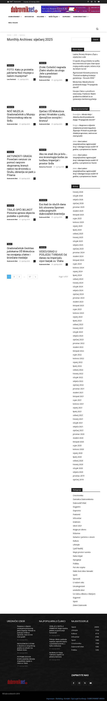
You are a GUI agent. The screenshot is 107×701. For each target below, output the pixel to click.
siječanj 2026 (78, 203)
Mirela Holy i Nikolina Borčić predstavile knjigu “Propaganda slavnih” (85, 84)
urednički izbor (79, 590)
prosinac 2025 (78, 207)
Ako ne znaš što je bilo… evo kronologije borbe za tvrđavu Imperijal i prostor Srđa (53, 159)
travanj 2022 (78, 373)
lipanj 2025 (77, 230)
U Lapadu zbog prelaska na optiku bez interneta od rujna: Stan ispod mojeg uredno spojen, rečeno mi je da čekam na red (86, 65)
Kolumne (76, 533)
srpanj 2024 (77, 271)
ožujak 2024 (78, 286)
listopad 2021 (78, 396)
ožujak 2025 (78, 241)
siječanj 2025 (78, 249)
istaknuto (76, 522)
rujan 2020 (77, 445)
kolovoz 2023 (78, 313)
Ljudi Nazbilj (78, 548)
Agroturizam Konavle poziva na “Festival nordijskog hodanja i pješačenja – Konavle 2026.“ (85, 75)
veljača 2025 (78, 245)
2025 (15, 35)
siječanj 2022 (78, 385)
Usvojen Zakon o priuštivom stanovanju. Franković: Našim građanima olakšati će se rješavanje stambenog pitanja (84, 95)
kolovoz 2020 (78, 449)
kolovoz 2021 (78, 404)
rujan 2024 (77, 264)
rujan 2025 (77, 218)
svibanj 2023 (78, 324)
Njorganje (77, 560)
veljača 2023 (78, 336)
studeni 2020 (78, 438)
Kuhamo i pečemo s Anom (84, 537)
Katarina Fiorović (45, 167)
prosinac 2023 (78, 298)
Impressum (50, 699)
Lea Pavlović (11, 79)
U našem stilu (78, 582)
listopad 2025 (78, 214)
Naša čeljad (77, 556)
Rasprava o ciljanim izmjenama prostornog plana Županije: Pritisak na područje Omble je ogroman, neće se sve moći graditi (85, 130)
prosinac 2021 (78, 389)
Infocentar (43, 200)
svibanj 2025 (78, 233)
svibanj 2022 (78, 370)
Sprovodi (76, 579)
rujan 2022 (77, 354)
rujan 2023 (77, 309)
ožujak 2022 (78, 377)
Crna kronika (78, 495)
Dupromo (77, 510)
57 (30, 277)
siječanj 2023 (78, 339)
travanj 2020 (78, 464)
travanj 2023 (78, 328)
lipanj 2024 (77, 275)
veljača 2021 (78, 426)
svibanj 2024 (78, 279)
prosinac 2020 (78, 434)
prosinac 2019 (78, 476)
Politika (76, 563)
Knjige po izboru (79, 529)
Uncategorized (79, 586)
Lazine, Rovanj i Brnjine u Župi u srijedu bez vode (85, 55)
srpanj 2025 (77, 226)
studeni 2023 (78, 301)
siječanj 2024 (78, 294)
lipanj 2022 (77, 366)
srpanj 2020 (77, 453)
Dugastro (77, 507)
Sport (75, 575)
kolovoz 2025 (78, 222)
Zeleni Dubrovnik (80, 605)
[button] (97, 29)
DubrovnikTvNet (79, 503)
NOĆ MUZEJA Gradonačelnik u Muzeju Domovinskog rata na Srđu (21, 116)
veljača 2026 (78, 199)
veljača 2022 (78, 381)
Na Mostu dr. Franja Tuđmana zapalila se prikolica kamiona (56, 655)
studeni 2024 (78, 256)
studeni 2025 (78, 211)
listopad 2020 (78, 442)
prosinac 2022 (78, 343)
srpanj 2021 (77, 407)
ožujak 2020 (78, 468)
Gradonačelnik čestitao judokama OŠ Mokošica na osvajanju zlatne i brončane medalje (20, 253)
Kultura (76, 541)
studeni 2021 (78, 392)
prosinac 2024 (78, 252)
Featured (10, 65)
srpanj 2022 (77, 362)
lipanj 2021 (77, 411)
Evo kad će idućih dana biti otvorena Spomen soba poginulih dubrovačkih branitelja (52, 209)
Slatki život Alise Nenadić (83, 571)
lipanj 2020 (77, 457)
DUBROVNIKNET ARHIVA (95, 699)
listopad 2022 (78, 351)
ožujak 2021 (78, 423)
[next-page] (35, 277)
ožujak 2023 (78, 332)
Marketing (59, 699)
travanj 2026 (78, 192)
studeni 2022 (78, 347)
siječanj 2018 (78, 479)
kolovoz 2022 (78, 358)
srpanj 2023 (77, 317)
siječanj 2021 (78, 430)
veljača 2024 (78, 290)
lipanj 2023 (77, 320)
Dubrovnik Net (44, 80)
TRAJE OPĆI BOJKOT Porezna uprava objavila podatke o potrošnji (21, 213)
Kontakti (67, 699)
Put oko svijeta (79, 567)
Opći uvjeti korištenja (78, 699)
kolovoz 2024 (78, 267)
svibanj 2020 (78, 460)
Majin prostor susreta (82, 552)
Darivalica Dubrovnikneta (83, 499)
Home (9, 35)
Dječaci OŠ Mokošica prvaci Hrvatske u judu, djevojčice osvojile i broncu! (52, 116)
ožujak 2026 (78, 196)
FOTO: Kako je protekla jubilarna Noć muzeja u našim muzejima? (20, 72)
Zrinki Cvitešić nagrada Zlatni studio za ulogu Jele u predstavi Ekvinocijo (52, 72)
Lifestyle (76, 544)
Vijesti (10, 244)
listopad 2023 (78, 305)
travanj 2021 (78, 419)
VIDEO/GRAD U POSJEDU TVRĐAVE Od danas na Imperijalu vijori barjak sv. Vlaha (53, 256)
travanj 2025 (78, 237)
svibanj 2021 (78, 415)
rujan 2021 (77, 400)
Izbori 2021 (77, 526)
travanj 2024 (78, 283)
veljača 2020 (78, 472)
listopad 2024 (78, 260)
